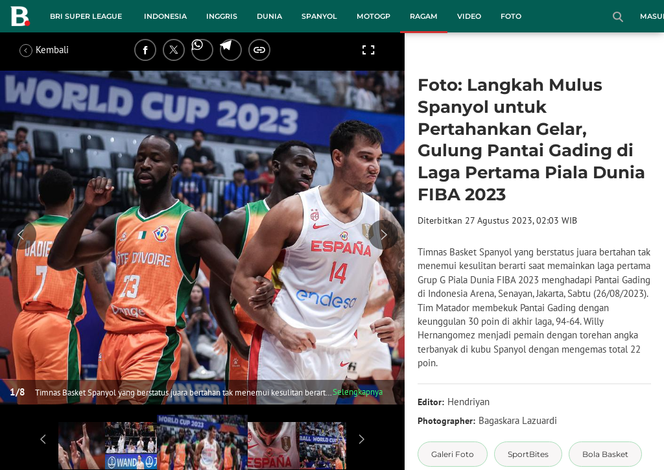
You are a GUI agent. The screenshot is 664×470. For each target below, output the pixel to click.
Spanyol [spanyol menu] (319, 16)
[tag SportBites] (528, 454)
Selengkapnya (358, 391)
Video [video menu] (469, 16)
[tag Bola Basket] (605, 454)
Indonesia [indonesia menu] (165, 16)
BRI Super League (86, 16)
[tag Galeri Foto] (453, 454)
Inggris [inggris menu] (221, 16)
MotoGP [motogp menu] (373, 16)
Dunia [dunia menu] (269, 16)
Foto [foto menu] (511, 16)
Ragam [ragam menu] (424, 16)
